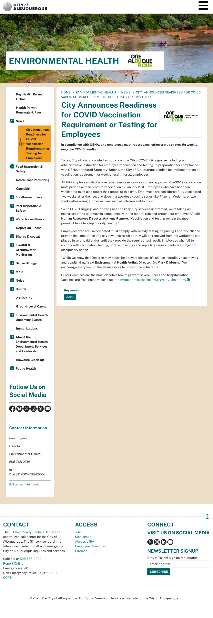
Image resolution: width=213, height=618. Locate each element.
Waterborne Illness (30, 219)
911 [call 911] (26, 568)
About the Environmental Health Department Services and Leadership (32, 344)
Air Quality (24, 298)
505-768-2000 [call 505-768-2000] (30, 559)
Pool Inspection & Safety (29, 208)
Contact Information (28, 428)
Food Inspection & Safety (29, 169)
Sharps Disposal (28, 236)
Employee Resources (90, 546)
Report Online (13, 563)
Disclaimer (83, 537)
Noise (20, 280)
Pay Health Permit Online (29, 96)
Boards (21, 289)
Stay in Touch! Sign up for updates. (172, 558)
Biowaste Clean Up (30, 360)
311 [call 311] (13, 559)
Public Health (26, 368)
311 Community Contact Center (32, 532)
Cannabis (23, 188)
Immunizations (27, 328)
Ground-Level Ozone (31, 306)
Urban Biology (26, 263)
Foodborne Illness (29, 197)
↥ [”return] (207, 516)
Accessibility (84, 541)
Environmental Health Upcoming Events (32, 317)
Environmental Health (96, 92)
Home (66, 92)
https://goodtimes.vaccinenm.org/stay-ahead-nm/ (150, 280)
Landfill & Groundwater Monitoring (26, 249)
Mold (19, 272)
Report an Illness (28, 228)
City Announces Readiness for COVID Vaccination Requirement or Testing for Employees (34, 143)
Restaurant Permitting (32, 180)
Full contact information (24, 484)
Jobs (78, 532)
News (126, 92)
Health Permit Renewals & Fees (29, 110)
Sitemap (81, 551)
